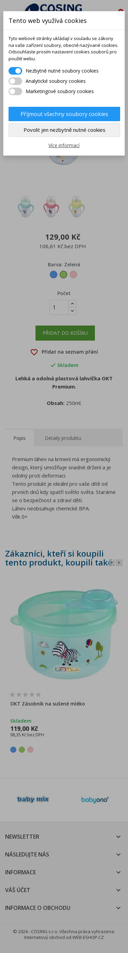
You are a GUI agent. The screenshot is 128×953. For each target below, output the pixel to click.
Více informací (64, 145)
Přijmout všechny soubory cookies (64, 114)
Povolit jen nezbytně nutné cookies (64, 129)
